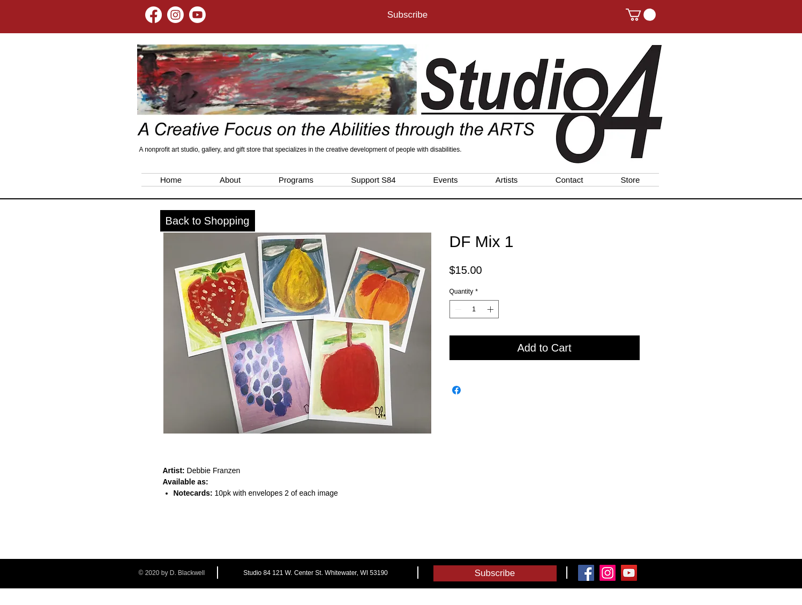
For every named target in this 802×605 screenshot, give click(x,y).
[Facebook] (153, 14)
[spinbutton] (474, 309)
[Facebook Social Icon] (586, 573)
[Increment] (491, 309)
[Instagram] (175, 14)
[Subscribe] (407, 15)
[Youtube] (197, 14)
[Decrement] (457, 309)
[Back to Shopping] (207, 220)
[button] (641, 15)
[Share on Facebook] (456, 390)
